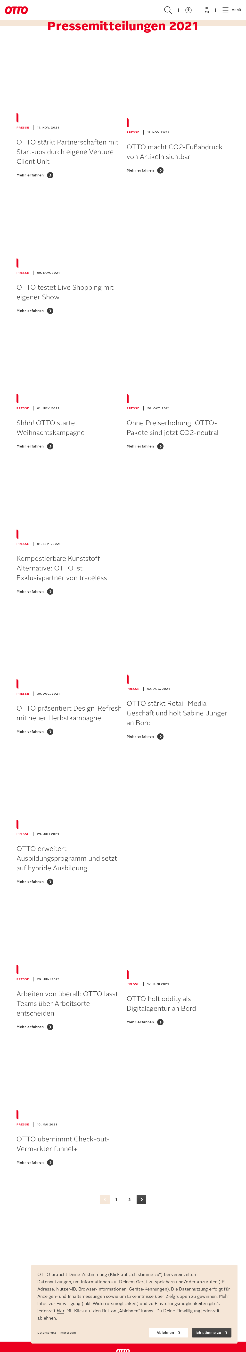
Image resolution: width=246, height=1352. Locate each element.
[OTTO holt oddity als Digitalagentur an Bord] (178, 967)
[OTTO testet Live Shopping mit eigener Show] (68, 256)
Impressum (68, 1332)
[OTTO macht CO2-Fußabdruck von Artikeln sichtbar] (178, 115)
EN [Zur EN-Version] (207, 12)
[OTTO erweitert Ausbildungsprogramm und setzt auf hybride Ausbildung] (68, 822)
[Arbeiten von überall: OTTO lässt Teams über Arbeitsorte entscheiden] (68, 967)
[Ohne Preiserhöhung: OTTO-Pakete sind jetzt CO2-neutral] (178, 391)
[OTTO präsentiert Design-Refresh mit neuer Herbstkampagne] (68, 677)
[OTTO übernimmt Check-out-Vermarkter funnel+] (68, 1107)
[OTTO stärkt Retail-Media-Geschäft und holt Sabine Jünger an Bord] (178, 677)
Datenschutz (46, 1332)
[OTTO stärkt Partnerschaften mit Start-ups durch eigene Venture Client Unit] (68, 115)
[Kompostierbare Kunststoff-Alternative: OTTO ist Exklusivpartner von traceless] (68, 532)
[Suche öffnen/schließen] (168, 10)
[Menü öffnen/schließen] (188, 10)
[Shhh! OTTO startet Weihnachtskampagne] (68, 391)
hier (60, 1310)
